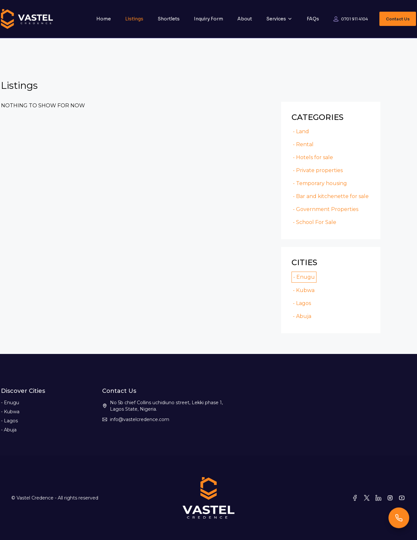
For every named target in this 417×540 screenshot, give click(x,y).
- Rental (303, 144)
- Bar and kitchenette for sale (331, 196)
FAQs (313, 19)
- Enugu (304, 277)
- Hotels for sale (313, 157)
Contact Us (398, 19)
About (244, 19)
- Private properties (318, 170)
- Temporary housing (320, 183)
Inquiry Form (208, 19)
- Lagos (302, 303)
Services (279, 19)
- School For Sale (314, 222)
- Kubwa (304, 290)
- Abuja (302, 316)
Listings (134, 19)
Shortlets (169, 19)
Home (103, 19)
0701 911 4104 (354, 19)
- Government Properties (325, 209)
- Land (301, 131)
